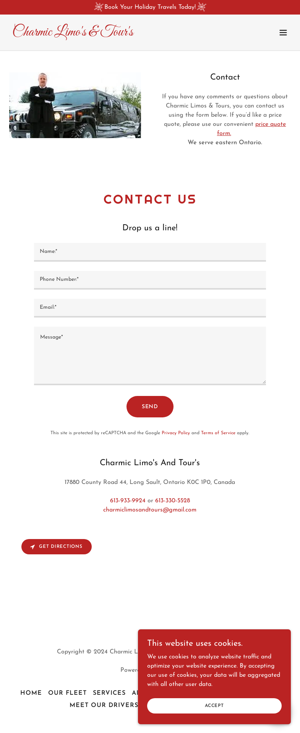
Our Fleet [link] (67, 693)
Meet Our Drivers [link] (104, 705)
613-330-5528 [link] (172, 501)
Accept (214, 711)
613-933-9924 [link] (128, 501)
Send (150, 407)
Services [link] (109, 693)
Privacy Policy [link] (176, 433)
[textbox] (150, 252)
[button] (283, 32)
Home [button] (31, 693)
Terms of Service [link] (218, 433)
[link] (72, 34)
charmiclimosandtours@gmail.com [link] (149, 510)
